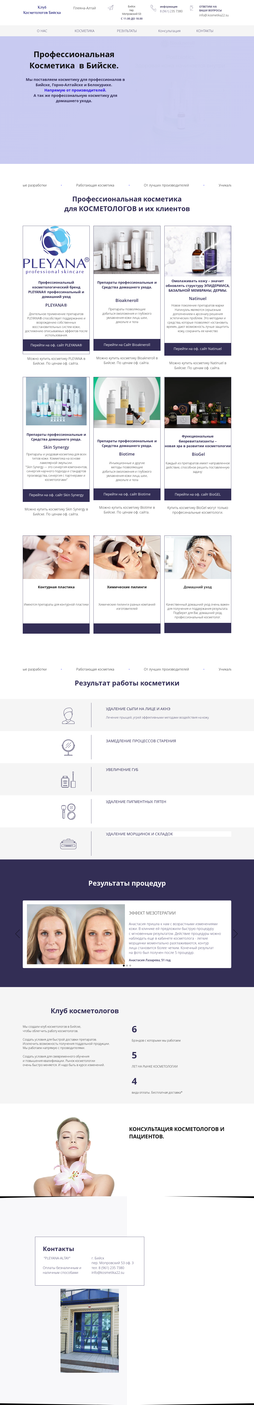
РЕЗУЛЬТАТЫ (127, 30)
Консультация (169, 30)
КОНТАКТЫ (204, 30)
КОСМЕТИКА (84, 30)
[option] (127, 934)
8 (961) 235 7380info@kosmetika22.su (108, 1270)
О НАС (42, 30)
